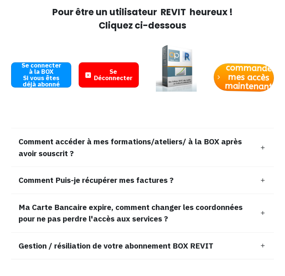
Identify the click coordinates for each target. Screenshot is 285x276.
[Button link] (41, 75)
